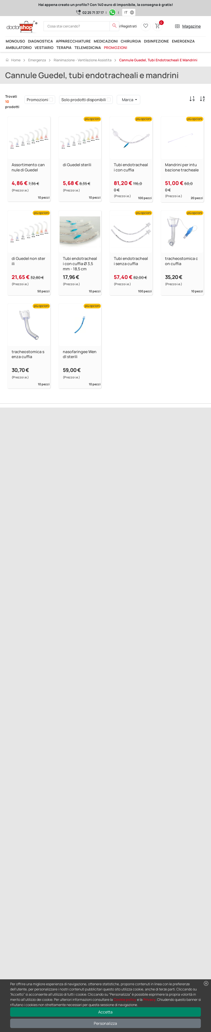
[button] (133, 12)
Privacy (149, 999)
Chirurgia (131, 41)
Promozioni (115, 47)
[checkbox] (51, 100)
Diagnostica (40, 41)
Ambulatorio (19, 47)
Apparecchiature (73, 41)
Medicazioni (106, 41)
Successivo (35, 459)
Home (13, 59)
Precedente (15, 459)
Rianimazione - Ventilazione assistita (83, 60)
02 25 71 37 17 (93, 12)
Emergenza (183, 41)
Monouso (15, 41)
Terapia (63, 47)
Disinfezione (156, 41)
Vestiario (44, 47)
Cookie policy (125, 999)
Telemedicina (87, 47)
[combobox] (125, 12)
